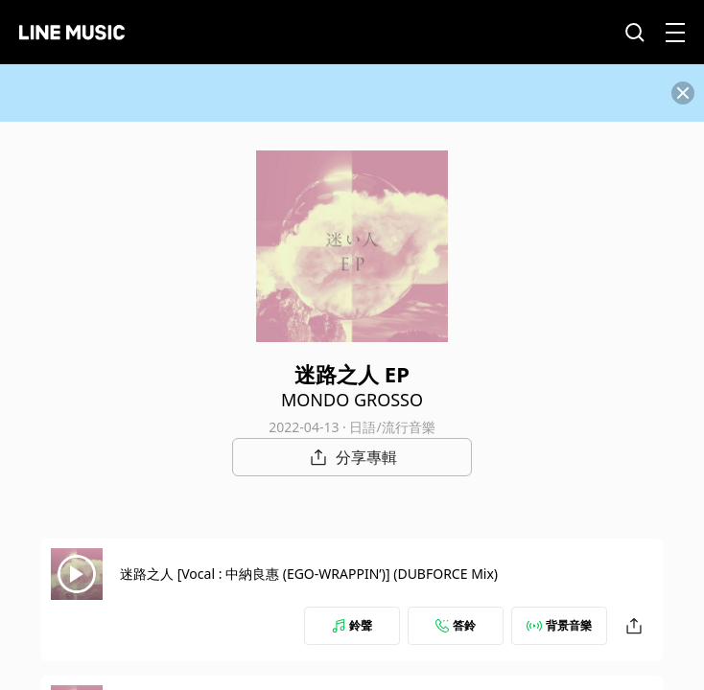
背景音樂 (559, 625)
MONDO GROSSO (352, 399)
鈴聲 (352, 625)
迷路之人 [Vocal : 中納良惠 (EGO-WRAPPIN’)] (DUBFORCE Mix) (309, 573)
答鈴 (455, 625)
